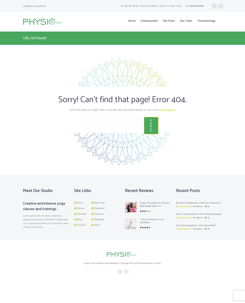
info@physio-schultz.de (34, 6)
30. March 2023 (183, 224)
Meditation (99, 226)
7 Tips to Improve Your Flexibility (152, 238)
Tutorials (81, 243)
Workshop (99, 237)
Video (97, 243)
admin (199, 224)
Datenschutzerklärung (107, 281)
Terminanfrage (206, 21)
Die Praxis (169, 21)
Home (132, 21)
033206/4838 (196, 6)
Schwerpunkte (149, 21)
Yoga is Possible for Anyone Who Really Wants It (155, 222)
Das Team (186, 21)
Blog (79, 237)
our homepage (167, 110)
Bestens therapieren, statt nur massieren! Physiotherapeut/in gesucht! (198, 222)
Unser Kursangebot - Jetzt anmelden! (196, 243)
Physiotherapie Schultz (149, 281)
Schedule (81, 232)
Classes (80, 226)
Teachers (98, 232)
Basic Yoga (99, 221)
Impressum (90, 281)
